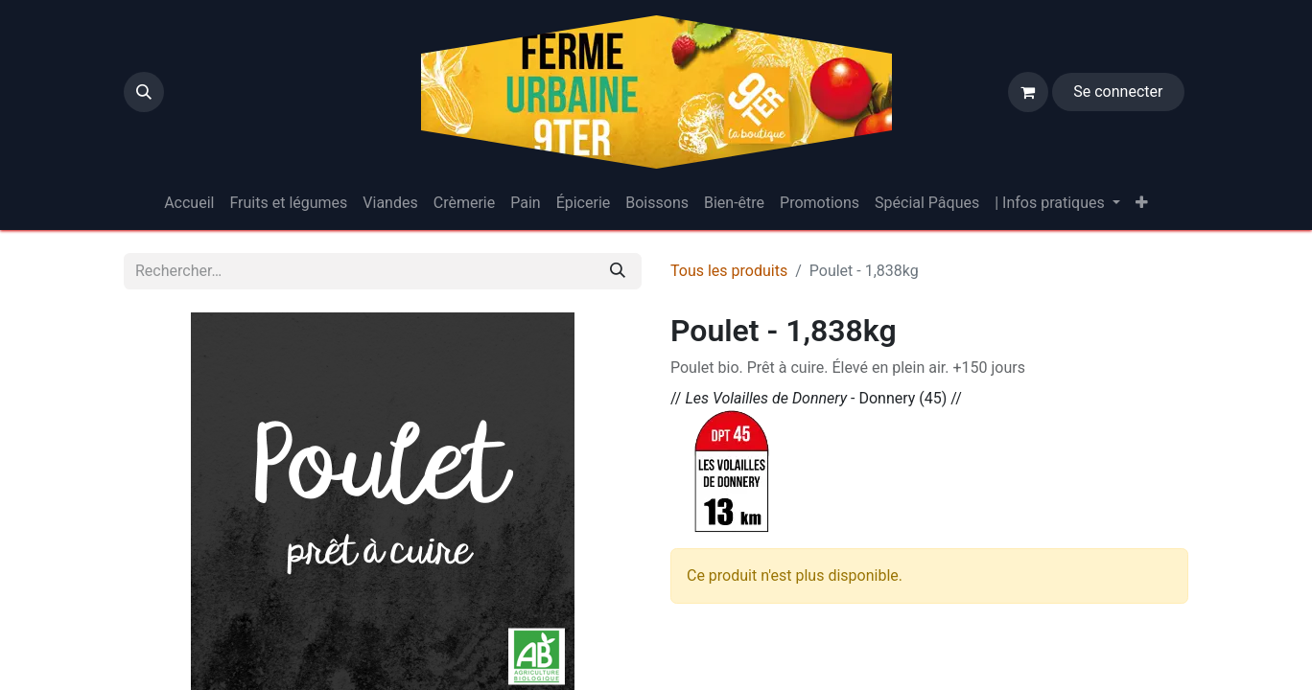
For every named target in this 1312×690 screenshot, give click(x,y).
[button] (144, 92)
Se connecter (1117, 91)
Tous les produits (728, 271)
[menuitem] (189, 203)
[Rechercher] (618, 271)
